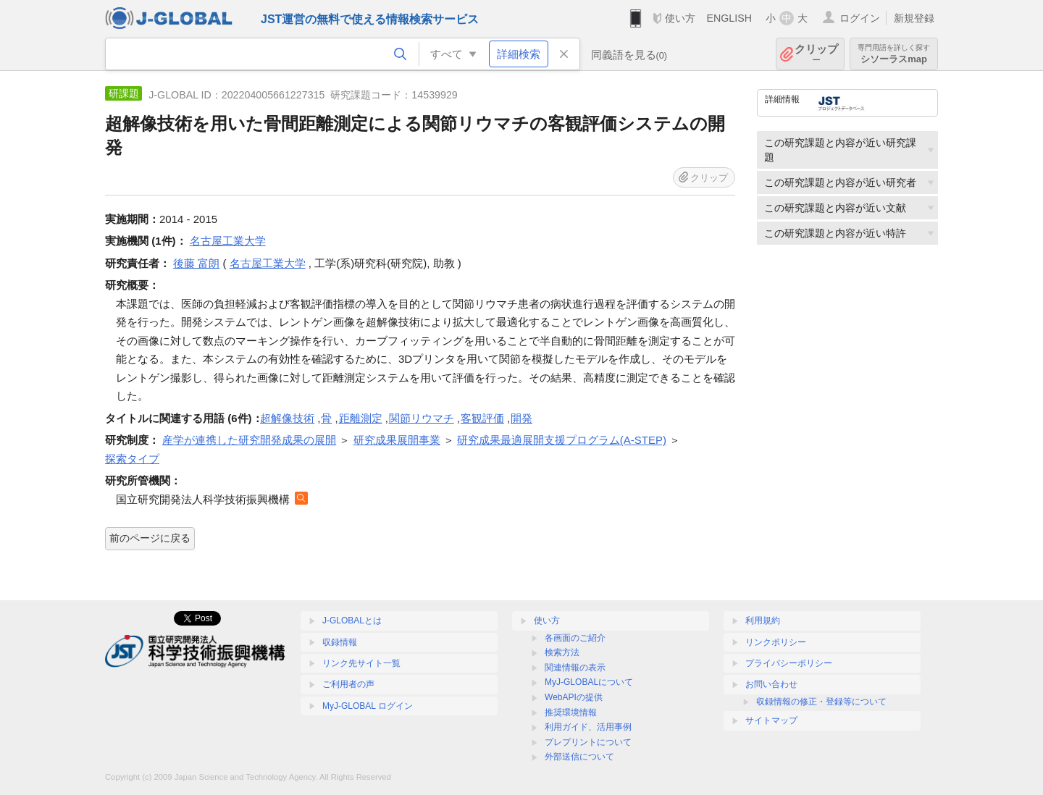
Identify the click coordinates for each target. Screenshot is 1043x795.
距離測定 (360, 418)
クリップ (816, 54)
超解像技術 (287, 418)
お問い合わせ (771, 684)
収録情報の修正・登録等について (821, 702)
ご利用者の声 (348, 684)
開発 (521, 418)
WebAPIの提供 (574, 697)
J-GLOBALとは (352, 620)
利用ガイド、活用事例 (588, 727)
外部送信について (579, 757)
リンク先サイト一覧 (361, 663)
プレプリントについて (588, 742)
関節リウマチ (421, 418)
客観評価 (482, 418)
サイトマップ (771, 720)
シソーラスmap (894, 53)
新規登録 (914, 18)
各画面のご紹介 (575, 638)
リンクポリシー (775, 642)
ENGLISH (729, 18)
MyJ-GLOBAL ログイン (367, 706)
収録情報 (339, 642)
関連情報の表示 (575, 667)
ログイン (859, 18)
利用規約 (762, 620)
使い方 (680, 18)
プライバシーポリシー (788, 663)
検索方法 (562, 652)
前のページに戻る (149, 538)
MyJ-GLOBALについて (589, 682)
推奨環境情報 (571, 712)
